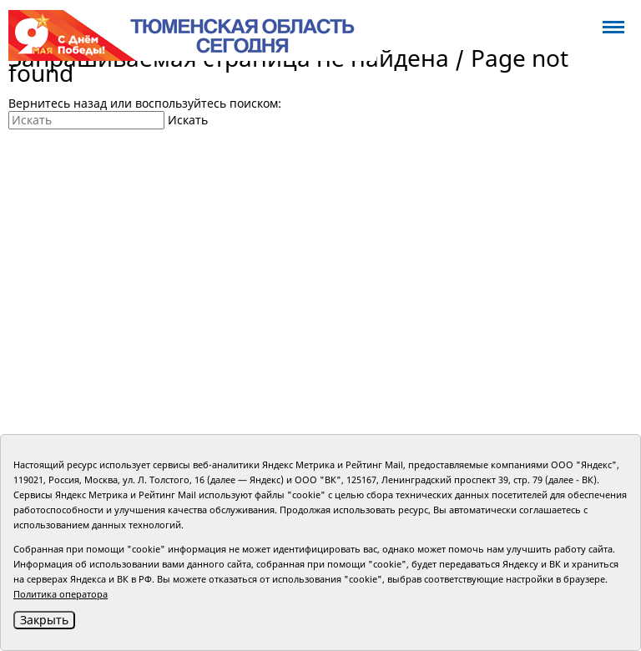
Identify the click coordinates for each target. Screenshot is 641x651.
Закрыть (44, 620)
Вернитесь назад (57, 103)
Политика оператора (60, 594)
